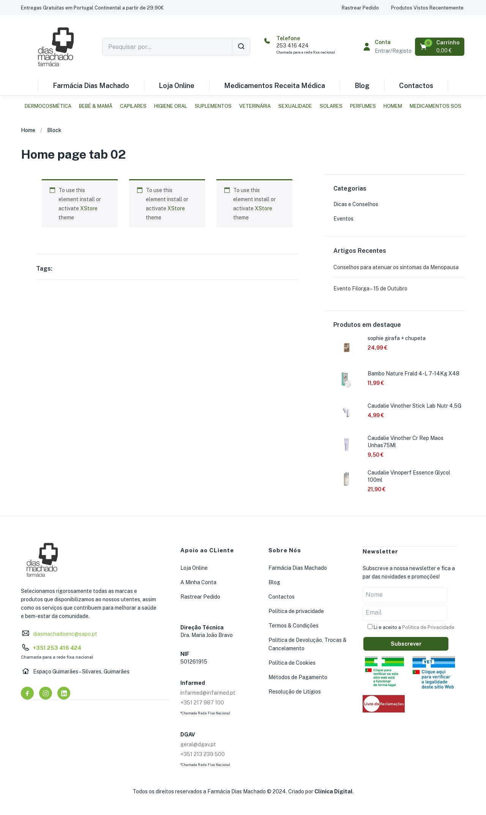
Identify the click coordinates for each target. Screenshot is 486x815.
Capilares (133, 106)
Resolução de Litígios (294, 692)
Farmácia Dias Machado (91, 86)
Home (28, 130)
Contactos (416, 86)
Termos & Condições (293, 626)
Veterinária (255, 106)
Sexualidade (295, 106)
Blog (362, 86)
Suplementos (213, 106)
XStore (89, 208)
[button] (92, 7)
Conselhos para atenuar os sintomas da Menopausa (396, 267)
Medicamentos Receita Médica (274, 86)
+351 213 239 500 (202, 754)
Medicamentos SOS (435, 106)
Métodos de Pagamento (297, 677)
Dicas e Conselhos (355, 204)
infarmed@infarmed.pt (207, 693)
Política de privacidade (296, 611)
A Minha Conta (198, 582)
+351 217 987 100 (202, 703)
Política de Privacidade (428, 627)
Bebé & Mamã (95, 106)
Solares (331, 106)
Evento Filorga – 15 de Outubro (370, 288)
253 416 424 (292, 46)
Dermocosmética (48, 106)
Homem (392, 106)
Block (54, 130)
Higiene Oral (170, 106)
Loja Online (176, 86)
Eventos (343, 219)
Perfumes (363, 106)
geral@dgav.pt (198, 744)
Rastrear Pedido (200, 597)
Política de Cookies (292, 663)
